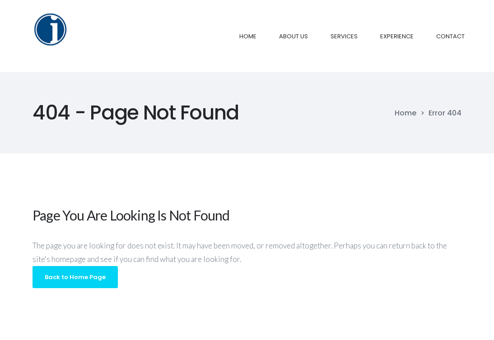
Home (405, 113)
